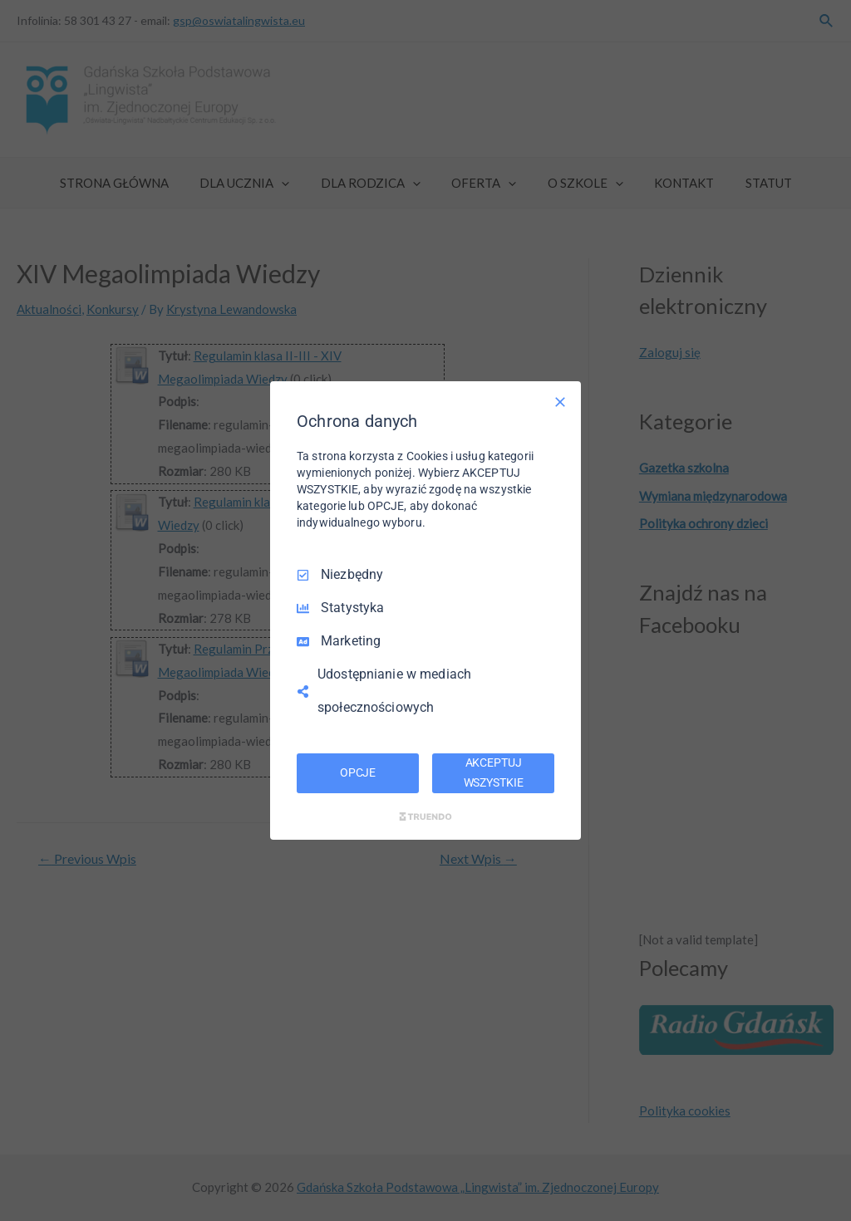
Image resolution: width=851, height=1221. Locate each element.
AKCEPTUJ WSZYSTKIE (494, 772)
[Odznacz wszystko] (560, 402)
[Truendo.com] (425, 816)
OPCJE (358, 772)
